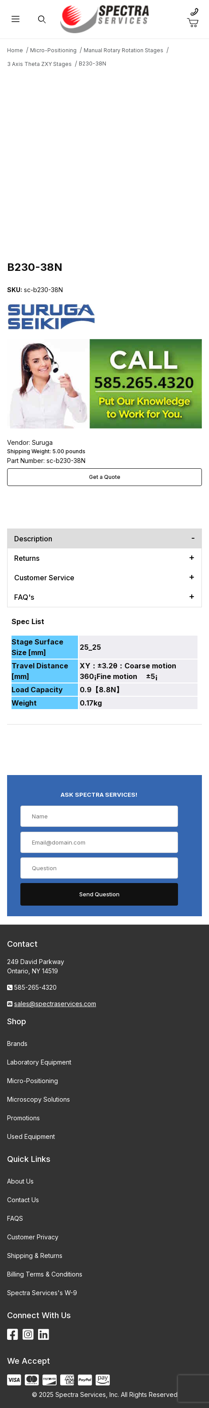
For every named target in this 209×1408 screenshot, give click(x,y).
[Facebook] (12, 1334)
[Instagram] (28, 1334)
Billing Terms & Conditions (44, 1274)
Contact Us (23, 1200)
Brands (17, 1043)
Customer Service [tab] (44, 577)
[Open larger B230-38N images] (104, 162)
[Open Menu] (16, 19)
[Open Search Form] (42, 19)
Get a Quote (104, 477)
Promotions (23, 1118)
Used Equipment (31, 1136)
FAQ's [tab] (24, 597)
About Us (20, 1181)
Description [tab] (33, 538)
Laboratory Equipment (39, 1062)
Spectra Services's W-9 (42, 1292)
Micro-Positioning (32, 1080)
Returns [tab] (26, 558)
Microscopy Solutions (38, 1099)
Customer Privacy (32, 1237)
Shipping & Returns (34, 1255)
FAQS (15, 1218)
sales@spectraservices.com (55, 1003)
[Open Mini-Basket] (196, 23)
